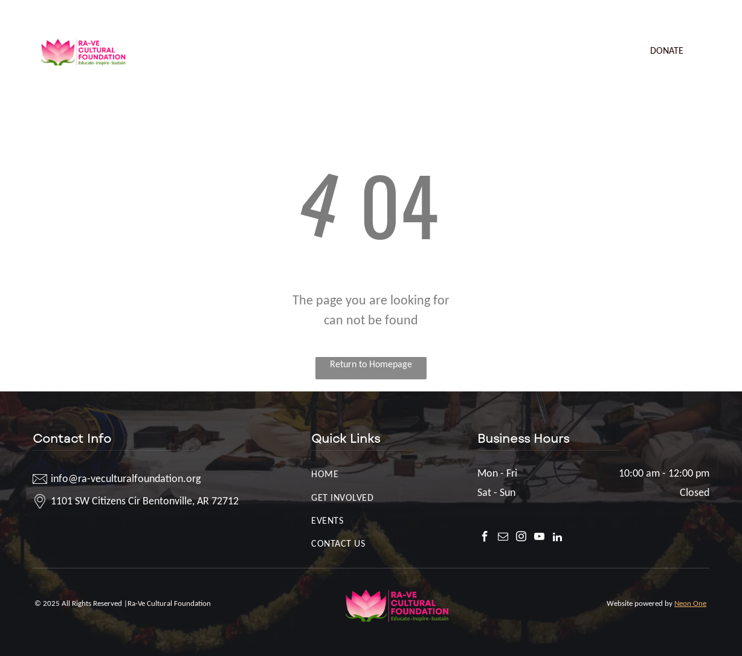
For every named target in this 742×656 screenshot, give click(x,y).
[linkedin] (704, 15)
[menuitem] (182, 39)
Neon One (690, 603)
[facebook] (632, 15)
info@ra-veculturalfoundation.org (110, 13)
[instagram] (668, 15)
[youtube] (686, 15)
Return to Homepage (371, 364)
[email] (650, 15)
